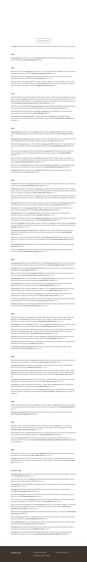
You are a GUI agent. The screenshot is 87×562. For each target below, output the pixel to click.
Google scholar (43, 40)
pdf (41, 60)
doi (52, 73)
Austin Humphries (13, 2)
